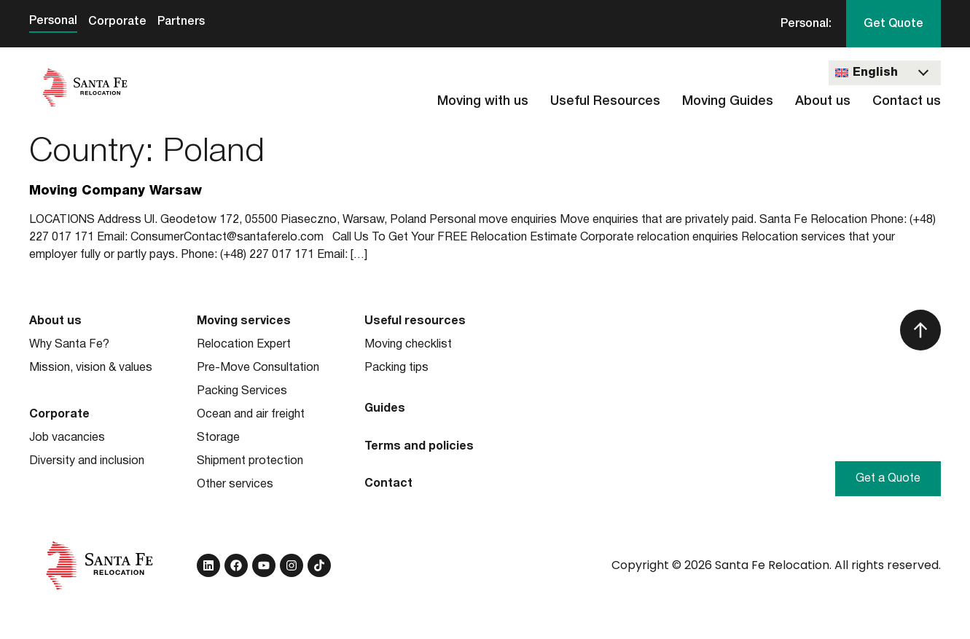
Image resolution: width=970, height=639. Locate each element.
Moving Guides (727, 101)
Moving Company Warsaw (115, 191)
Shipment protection (250, 461)
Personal (53, 21)
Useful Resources (605, 101)
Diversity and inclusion (86, 461)
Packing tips (396, 368)
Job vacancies (67, 438)
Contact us (906, 101)
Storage (218, 438)
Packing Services (242, 391)
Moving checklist (408, 345)
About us (822, 101)
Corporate (117, 22)
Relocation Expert (244, 345)
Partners (181, 22)
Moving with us (482, 101)
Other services (235, 484)
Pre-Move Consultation (258, 368)
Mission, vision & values (90, 368)
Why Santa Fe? (69, 345)
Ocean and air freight (251, 414)
